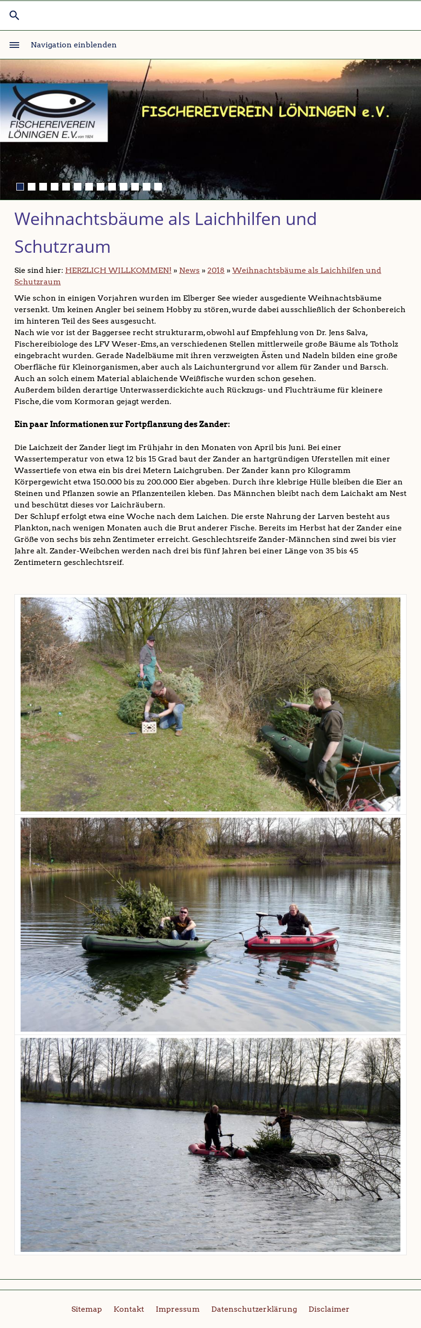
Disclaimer (329, 1309)
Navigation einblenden (74, 44)
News (189, 270)
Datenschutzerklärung (254, 1309)
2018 (216, 270)
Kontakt (129, 1309)
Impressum (178, 1309)
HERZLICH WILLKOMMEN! (118, 270)
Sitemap (86, 1309)
